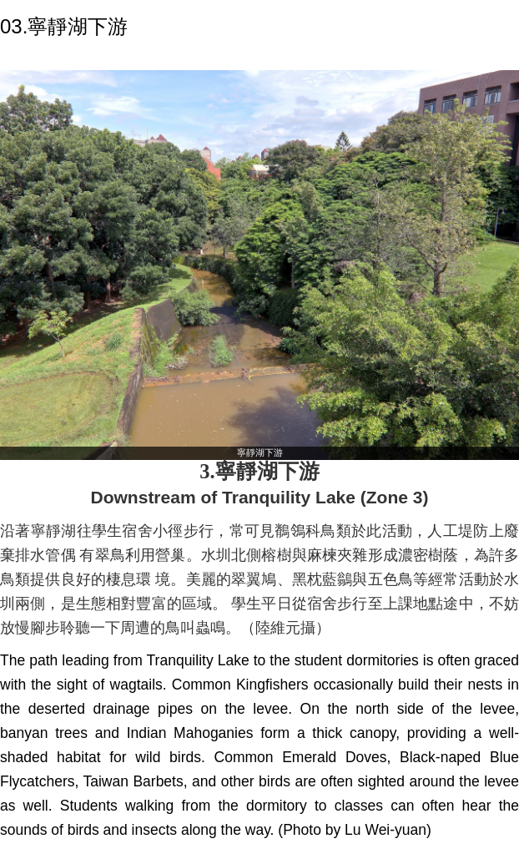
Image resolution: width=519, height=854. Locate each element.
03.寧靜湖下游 (64, 26)
